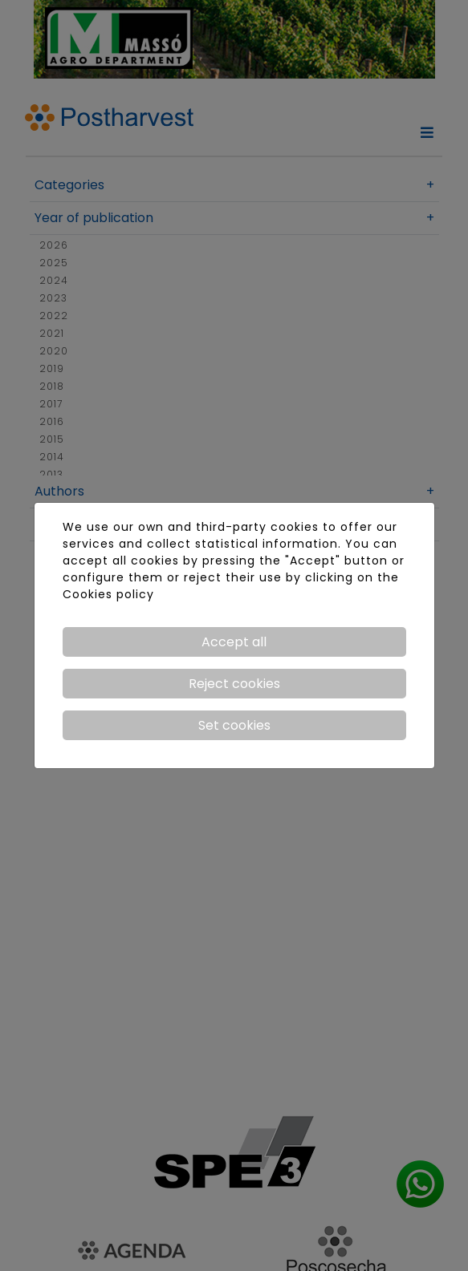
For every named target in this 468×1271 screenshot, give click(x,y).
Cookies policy (108, 594)
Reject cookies (234, 683)
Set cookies (234, 725)
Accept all (234, 642)
